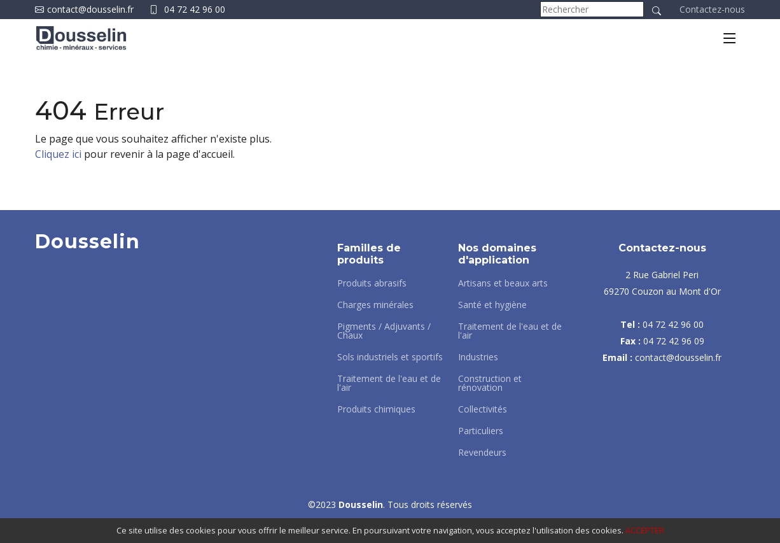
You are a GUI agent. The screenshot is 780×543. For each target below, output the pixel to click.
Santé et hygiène (492, 304)
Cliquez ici (58, 154)
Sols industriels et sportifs (390, 357)
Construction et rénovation (490, 383)
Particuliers (480, 431)
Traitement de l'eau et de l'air (389, 383)
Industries (478, 357)
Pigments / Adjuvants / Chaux (384, 331)
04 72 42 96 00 (194, 9)
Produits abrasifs (372, 283)
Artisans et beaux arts (503, 283)
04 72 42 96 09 (673, 341)
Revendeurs (482, 452)
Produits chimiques (376, 409)
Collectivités (482, 409)
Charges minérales (375, 304)
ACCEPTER (644, 530)
